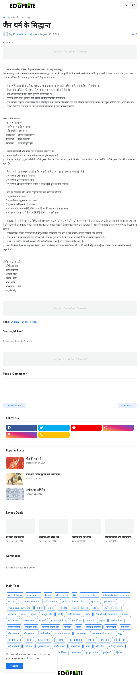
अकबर (39, 607)
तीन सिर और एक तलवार (106, 614)
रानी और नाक (120, 639)
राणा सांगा (104, 639)
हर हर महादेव (92, 652)
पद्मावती (42, 620)
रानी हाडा (28, 646)
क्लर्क (23, 614)
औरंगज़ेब (12, 614)
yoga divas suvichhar (19, 607)
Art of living (15, 595)
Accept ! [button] (15, 665)
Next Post (126, 405)
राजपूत (29, 639)
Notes (34, 321)
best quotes (33, 595)
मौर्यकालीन (45, 633)
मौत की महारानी (33, 458)
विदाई (88, 646)
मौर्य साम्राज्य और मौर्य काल (118, 537)
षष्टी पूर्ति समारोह (116, 646)
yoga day (109, 601)
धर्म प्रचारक (13, 620)
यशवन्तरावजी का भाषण (102, 633)
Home (6, 17)
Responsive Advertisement (70, 51)
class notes (62, 595)
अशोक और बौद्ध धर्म (49, 537)
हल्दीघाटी (107, 652)
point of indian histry (74, 601)
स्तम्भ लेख (76, 652)
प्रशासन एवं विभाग (15, 537)
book (48, 595)
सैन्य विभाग (62, 652)
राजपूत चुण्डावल (44, 639)
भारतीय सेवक (116, 620)
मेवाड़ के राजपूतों (93, 627)
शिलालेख (100, 646)
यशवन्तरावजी (81, 633)
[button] (4, 5)
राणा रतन (91, 639)
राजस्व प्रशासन (75, 639)
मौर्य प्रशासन (13, 633)
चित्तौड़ (60, 614)
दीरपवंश (125, 614)
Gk (74, 595)
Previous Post (15, 405)
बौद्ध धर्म (90, 620)
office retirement (29, 601)
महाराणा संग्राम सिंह (50, 627)
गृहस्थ (33, 614)
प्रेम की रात (76, 620)
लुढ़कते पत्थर (43, 646)
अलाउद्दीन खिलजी (80, 607)
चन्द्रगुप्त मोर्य (46, 614)
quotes (95, 601)
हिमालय (119, 652)
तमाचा (87, 614)
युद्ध (120, 633)
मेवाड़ (78, 627)
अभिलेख (63, 607)
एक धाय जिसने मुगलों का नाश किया (43, 474)
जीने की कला (74, 614)
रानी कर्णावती (13, 646)
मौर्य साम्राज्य (29, 633)
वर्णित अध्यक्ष (59, 646)
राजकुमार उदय (14, 639)
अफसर (51, 607)
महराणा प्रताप (14, 627)
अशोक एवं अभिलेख (35, 489)
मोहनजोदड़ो (111, 627)
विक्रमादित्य (75, 646)
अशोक (96, 607)
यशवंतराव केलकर (62, 633)
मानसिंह (67, 627)
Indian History (22, 17)
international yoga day (116, 595)
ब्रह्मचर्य (102, 620)
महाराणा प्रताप (31, 627)
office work (50, 601)
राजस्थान (60, 639)
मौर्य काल (125, 627)
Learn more (34, 658)
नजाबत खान (28, 620)
